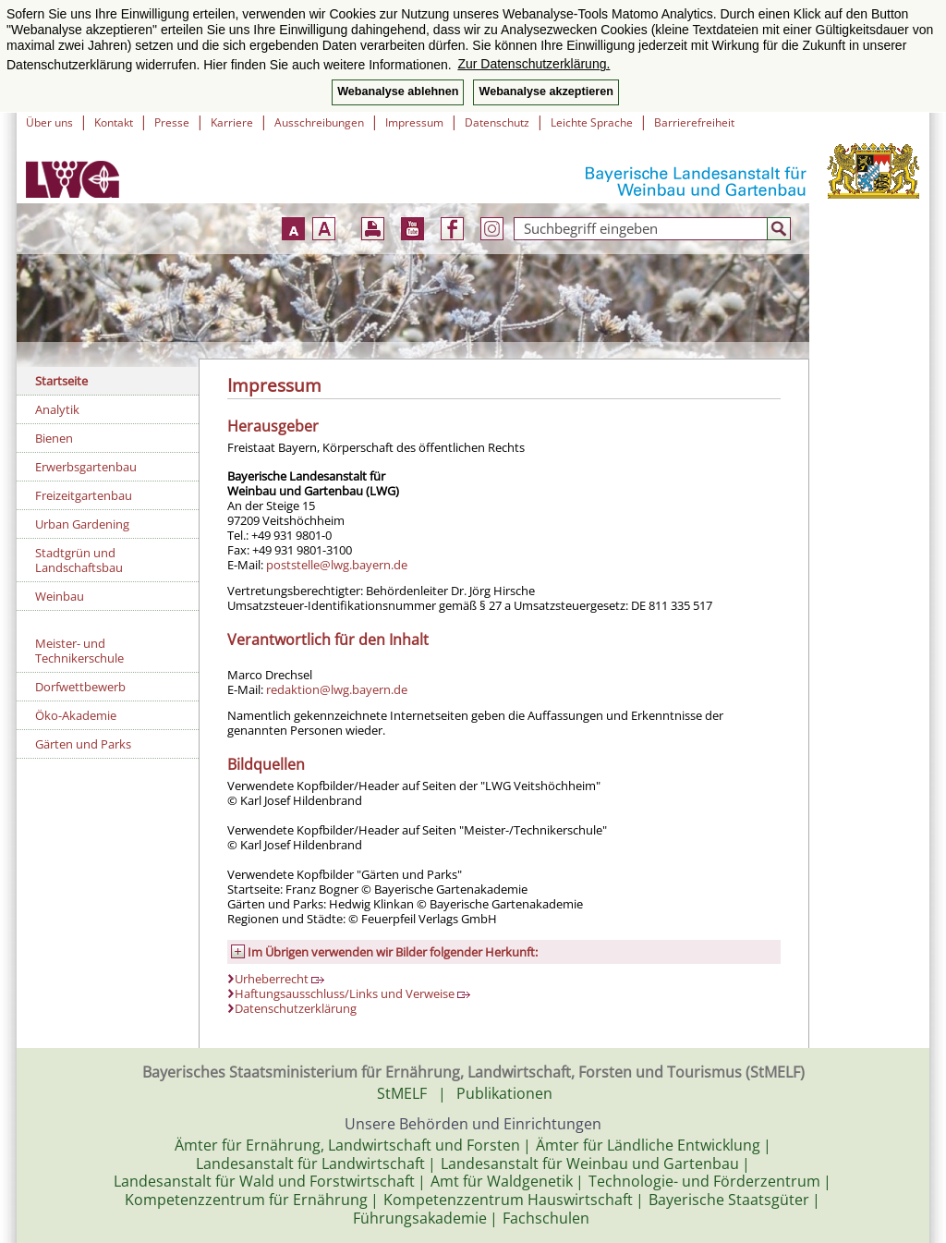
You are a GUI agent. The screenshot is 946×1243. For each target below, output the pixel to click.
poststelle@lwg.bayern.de (336, 564)
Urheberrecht (279, 978)
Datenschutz (497, 122)
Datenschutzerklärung (296, 1008)
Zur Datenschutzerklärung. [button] (533, 63)
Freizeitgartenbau (83, 495)
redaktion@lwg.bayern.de (336, 689)
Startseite (61, 380)
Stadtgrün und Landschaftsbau (79, 560)
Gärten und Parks (83, 744)
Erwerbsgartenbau (86, 466)
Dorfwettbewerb (80, 686)
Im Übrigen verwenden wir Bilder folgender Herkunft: (393, 952)
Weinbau (59, 596)
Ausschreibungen (319, 122)
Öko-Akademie (75, 715)
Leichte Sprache (592, 122)
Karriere (232, 122)
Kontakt (113, 122)
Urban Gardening (82, 524)
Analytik (57, 409)
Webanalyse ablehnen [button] (397, 91)
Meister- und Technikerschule (79, 650)
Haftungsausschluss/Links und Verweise (352, 993)
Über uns (49, 122)
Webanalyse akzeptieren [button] (545, 91)
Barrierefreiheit (694, 122)
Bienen (54, 438)
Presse (171, 122)
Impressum (414, 122)
